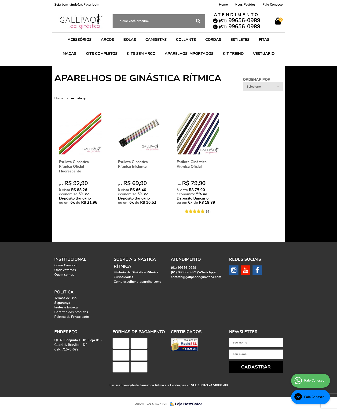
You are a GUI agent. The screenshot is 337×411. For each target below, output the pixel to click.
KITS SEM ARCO (141, 54)
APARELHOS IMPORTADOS (189, 54)
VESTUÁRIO (264, 54)
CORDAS (213, 40)
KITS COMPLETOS (101, 54)
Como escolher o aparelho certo (137, 281)
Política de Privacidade (71, 316)
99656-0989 (239, 20)
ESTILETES (240, 40)
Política (63, 292)
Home (223, 4)
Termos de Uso (65, 298)
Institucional (70, 259)
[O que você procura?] (198, 21)
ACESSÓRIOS (80, 40)
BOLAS (129, 40)
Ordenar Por (256, 80)
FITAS (264, 40)
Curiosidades (123, 277)
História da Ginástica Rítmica (136, 272)
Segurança (62, 302)
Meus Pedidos (245, 4)
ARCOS (107, 40)
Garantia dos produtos (71, 312)
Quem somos (64, 274)
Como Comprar (65, 265)
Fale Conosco (273, 4)
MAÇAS (69, 54)
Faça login (91, 4)
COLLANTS (186, 40)
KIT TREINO (233, 54)
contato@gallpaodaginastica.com (196, 277)
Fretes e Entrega (66, 307)
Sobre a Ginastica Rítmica (135, 263)
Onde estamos (65, 270)
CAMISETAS (156, 40)
